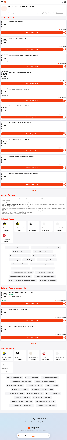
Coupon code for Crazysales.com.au (42, 264)
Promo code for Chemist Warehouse (17, 247)
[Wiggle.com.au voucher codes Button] (46, 405)
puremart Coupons (52, 385)
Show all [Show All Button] (33, 190)
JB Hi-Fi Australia (20, 227)
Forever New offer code (35, 393)
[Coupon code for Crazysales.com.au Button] (42, 264)
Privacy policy (34, 430)
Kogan (43, 227)
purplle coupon (15, 260)
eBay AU (4, 227)
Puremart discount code (35, 385)
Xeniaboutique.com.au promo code (22, 401)
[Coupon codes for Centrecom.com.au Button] (21, 405)
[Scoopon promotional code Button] (44, 272)
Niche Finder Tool (42, 419)
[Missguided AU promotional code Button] (45, 276)
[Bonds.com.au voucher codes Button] (45, 401)
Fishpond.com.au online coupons (23, 272)
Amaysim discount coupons (21, 268)
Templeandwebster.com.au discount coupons (23, 280)
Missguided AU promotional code (45, 276)
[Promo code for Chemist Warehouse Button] (17, 247)
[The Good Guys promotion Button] (21, 251)
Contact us (34, 421)
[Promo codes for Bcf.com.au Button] (15, 393)
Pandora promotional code (50, 377)
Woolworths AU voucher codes (20, 256)
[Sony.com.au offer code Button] (22, 397)
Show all (33, 343)
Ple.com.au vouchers (54, 393)
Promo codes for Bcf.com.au (15, 393)
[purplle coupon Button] (15, 259)
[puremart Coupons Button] (52, 385)
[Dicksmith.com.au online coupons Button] (43, 268)
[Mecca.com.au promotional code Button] (21, 381)
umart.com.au (59, 227)
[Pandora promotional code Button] (50, 377)
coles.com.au (6, 239)
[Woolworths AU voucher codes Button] (20, 255)
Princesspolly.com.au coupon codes (45, 256)
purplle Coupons (29, 260)
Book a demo (23, 419)
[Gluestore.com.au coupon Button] (48, 280)
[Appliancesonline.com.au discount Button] (20, 276)
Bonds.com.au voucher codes (45, 401)
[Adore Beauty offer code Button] (15, 385)
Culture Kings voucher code (47, 260)
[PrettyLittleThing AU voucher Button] (43, 251)
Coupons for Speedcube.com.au (45, 381)
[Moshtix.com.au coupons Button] (20, 389)
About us (27, 421)
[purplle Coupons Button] (28, 259)
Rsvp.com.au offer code (20, 264)
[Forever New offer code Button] (35, 393)
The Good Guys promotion (22, 251)
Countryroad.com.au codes (42, 397)
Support (40, 421)
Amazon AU (32, 227)
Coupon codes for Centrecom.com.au (22, 405)
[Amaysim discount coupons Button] (20, 268)
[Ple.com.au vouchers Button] (53, 393)
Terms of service (42, 430)
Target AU (45, 357)
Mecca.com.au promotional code (21, 381)
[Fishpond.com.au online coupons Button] (22, 272)
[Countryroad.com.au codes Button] (42, 397)
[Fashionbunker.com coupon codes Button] (42, 389)
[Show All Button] (33, 343)
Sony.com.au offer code (23, 397)
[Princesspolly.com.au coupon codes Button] (44, 255)
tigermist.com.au (7, 368)
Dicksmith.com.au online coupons (43, 268)
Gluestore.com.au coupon (48, 280)
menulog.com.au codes (15, 377)
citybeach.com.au (7, 357)
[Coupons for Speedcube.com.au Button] (45, 381)
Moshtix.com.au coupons (21, 389)
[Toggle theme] (65, 2)
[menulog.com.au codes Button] (14, 377)
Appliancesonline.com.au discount (21, 276)
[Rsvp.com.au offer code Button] (19, 264)
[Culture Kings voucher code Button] (47, 259)
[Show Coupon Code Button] (32, 32)
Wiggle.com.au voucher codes (46, 405)
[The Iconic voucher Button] (32, 377)
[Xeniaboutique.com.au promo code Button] (21, 401)
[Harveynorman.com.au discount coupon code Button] (46, 247)
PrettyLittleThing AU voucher (43, 251)
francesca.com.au (34, 357)
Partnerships (32, 419)
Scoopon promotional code (45, 272)
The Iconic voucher (32, 377)
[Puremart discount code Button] (34, 385)
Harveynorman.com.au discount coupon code (46, 247)
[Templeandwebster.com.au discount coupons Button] (22, 280)
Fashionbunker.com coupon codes (43, 389)
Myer (16, 357)
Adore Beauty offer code (15, 385)
